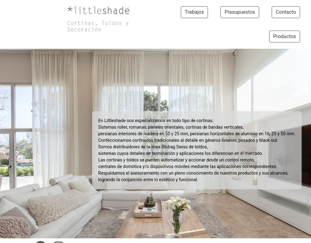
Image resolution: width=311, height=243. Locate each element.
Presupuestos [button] (240, 12)
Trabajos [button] (194, 12)
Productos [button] (284, 36)
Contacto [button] (286, 12)
